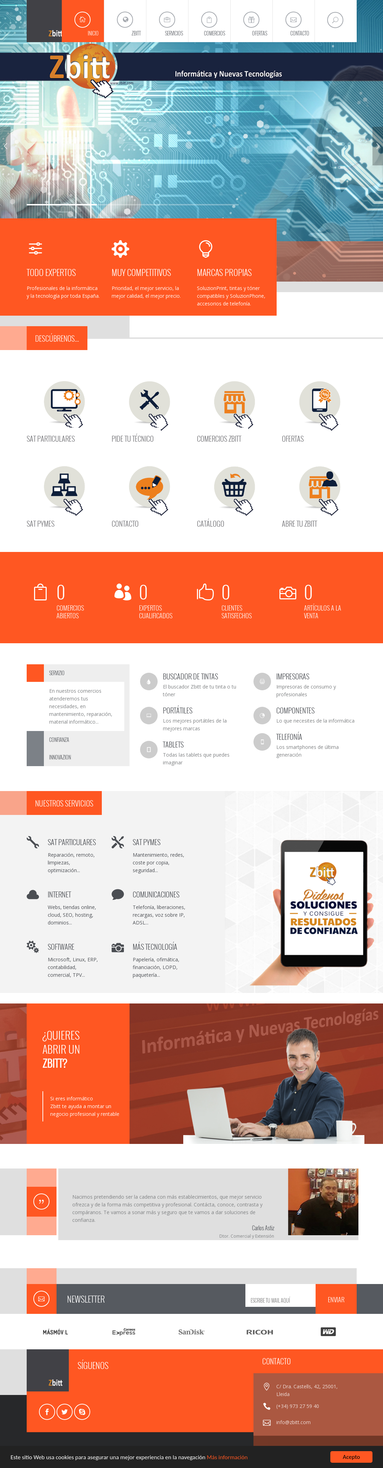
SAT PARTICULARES (51, 437)
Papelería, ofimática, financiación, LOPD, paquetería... (156, 967)
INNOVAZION (60, 757)
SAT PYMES (40, 522)
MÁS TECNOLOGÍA (155, 946)
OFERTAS (293, 437)
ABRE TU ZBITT (299, 522)
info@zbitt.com (293, 1422)
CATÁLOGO (210, 522)
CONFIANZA (59, 739)
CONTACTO (125, 522)
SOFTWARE (61, 946)
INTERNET (59, 894)
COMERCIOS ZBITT (219, 437)
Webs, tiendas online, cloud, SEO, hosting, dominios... (72, 915)
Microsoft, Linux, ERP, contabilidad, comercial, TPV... (73, 967)
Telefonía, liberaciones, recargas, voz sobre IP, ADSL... (159, 915)
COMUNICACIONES (156, 894)
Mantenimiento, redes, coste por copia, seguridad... (158, 862)
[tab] (78, 673)
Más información (227, 1457)
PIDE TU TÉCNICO (133, 437)
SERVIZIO (57, 673)
